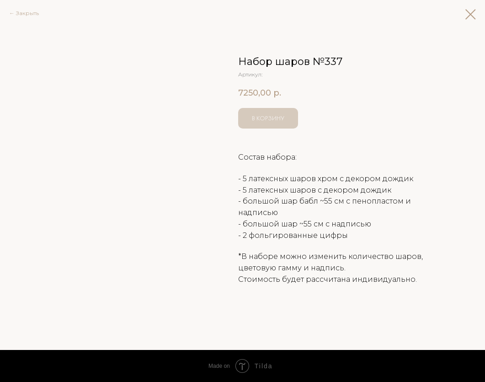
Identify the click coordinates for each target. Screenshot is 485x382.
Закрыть (27, 13)
